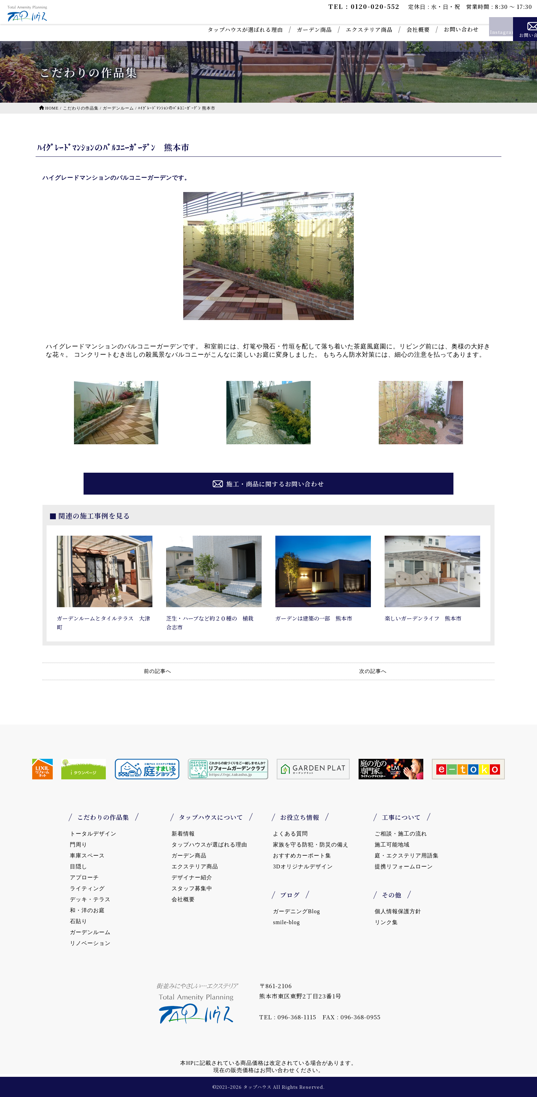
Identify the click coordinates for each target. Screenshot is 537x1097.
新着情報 (183, 834)
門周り (78, 844)
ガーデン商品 (279, 30)
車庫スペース (87, 855)
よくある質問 (290, 834)
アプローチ (84, 877)
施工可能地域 (392, 844)
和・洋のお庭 (87, 910)
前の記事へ (157, 671)
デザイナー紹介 (192, 877)
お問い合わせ (426, 29)
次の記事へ (373, 671)
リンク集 (386, 922)
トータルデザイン (93, 834)
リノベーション (90, 943)
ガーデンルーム (90, 932)
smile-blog (286, 922)
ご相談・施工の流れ (401, 834)
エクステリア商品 (334, 30)
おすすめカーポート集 (302, 855)
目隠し (78, 866)
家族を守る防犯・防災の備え (311, 844)
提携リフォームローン (404, 866)
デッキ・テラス (90, 899)
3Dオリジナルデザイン (303, 866)
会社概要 (383, 30)
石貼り (78, 921)
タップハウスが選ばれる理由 (210, 30)
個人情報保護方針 (398, 911)
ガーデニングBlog (296, 911)
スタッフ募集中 (192, 888)
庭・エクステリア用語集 (407, 855)
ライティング (87, 888)
